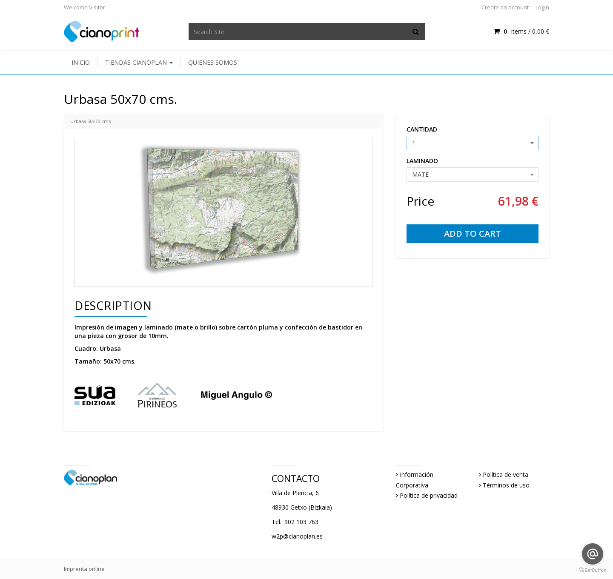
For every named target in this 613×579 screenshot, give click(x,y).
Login (542, 7)
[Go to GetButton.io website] (592, 570)
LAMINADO (422, 161)
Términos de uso (506, 485)
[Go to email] (592, 554)
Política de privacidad (429, 495)
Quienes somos (212, 62)
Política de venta (505, 474)
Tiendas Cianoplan (139, 62)
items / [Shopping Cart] (521, 31)
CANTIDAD (422, 129)
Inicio (81, 62)
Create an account (505, 7)
